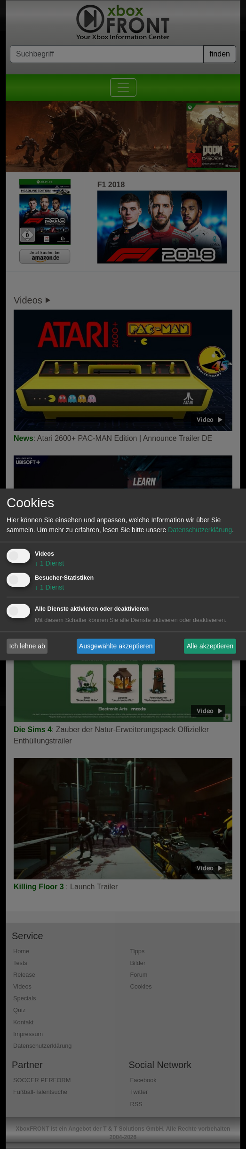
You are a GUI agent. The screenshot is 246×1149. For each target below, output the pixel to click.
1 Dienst (49, 563)
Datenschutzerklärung (200, 530)
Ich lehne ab (27, 646)
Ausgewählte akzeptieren (115, 646)
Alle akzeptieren (210, 646)
